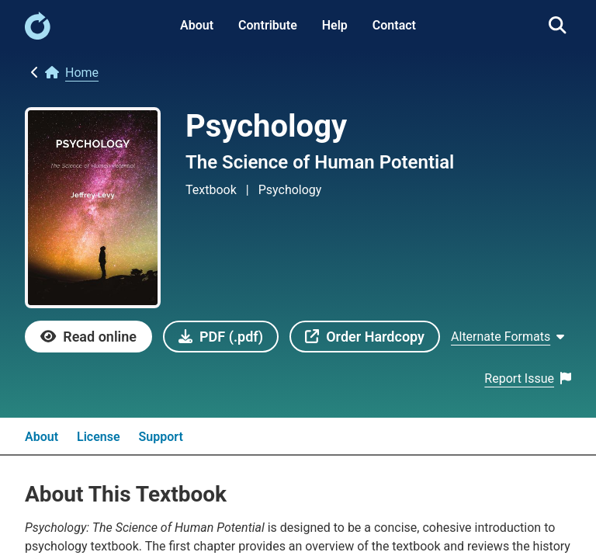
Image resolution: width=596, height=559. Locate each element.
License (98, 436)
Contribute (267, 25)
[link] (37, 35)
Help (335, 25)
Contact (394, 25)
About (196, 25)
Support (161, 436)
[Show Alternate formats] (507, 336)
